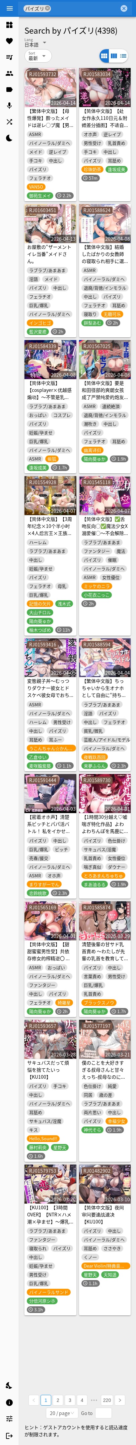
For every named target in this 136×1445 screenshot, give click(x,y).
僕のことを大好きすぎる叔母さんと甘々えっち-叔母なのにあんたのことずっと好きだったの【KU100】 (104, 1080)
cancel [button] (48, 8)
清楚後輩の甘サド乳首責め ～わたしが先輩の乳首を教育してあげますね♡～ (103, 955)
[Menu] (9, 8)
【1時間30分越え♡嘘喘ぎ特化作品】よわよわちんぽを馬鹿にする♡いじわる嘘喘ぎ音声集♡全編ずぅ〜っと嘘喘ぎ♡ (104, 834)
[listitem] (9, 25)
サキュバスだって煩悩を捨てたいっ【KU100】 (48, 1069)
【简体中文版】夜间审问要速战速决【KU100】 (103, 1214)
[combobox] (85, 8)
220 (107, 1400)
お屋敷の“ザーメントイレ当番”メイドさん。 (49, 253)
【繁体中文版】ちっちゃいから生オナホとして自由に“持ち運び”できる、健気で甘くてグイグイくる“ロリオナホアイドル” (104, 698)
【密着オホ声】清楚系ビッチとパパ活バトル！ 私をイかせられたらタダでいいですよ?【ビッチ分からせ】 (49, 834)
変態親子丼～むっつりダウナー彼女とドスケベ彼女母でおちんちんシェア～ (48, 691)
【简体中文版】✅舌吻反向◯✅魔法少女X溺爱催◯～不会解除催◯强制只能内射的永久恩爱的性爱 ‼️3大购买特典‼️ (105, 536)
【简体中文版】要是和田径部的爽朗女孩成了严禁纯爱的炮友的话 (103, 393)
